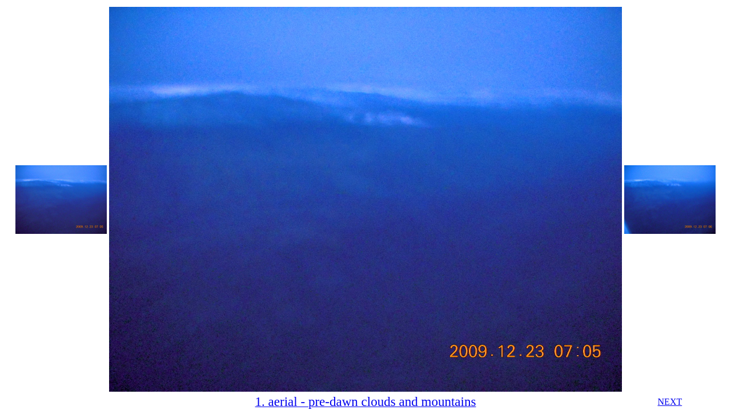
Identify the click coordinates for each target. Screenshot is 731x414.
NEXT (670, 402)
